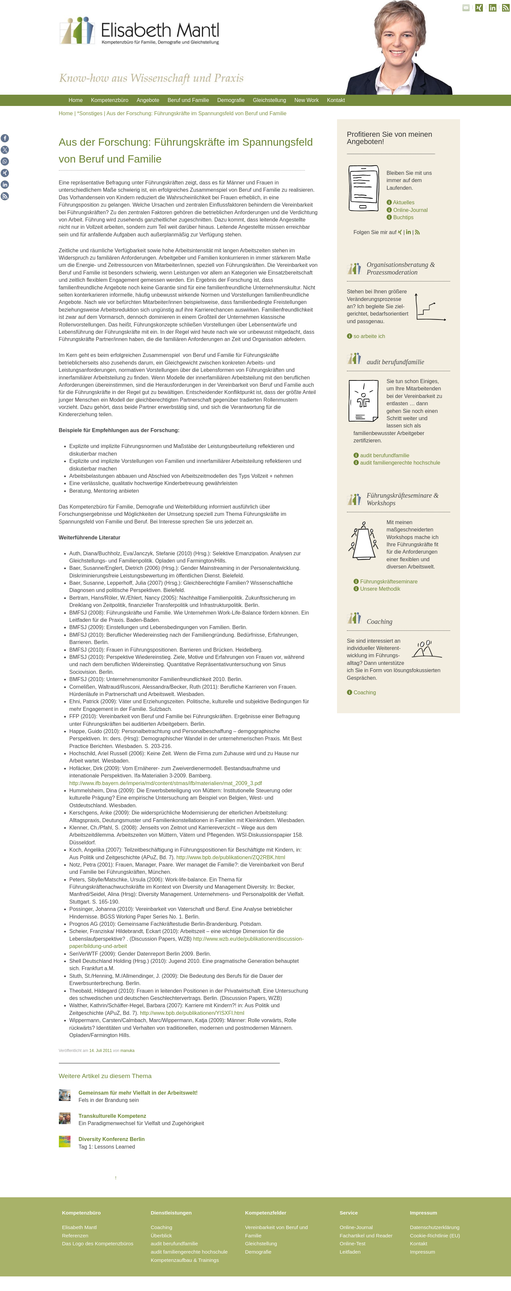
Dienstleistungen (171, 1213)
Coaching (361, 692)
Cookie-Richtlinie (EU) (435, 1235)
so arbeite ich (366, 336)
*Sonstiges (90, 113)
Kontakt (336, 100)
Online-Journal (407, 210)
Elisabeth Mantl (79, 1227)
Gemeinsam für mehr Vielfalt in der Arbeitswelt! (138, 1093)
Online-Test (352, 1243)
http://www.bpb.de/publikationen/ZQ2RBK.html (230, 857)
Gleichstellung (269, 100)
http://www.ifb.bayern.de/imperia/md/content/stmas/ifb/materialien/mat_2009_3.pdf (165, 783)
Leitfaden (350, 1252)
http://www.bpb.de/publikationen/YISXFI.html (192, 1013)
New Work (306, 100)
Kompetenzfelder (265, 1213)
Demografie (231, 100)
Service (349, 1213)
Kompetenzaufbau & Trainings (185, 1260)
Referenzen (75, 1235)
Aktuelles (400, 202)
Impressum (423, 1213)
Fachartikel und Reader (366, 1235)
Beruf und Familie (188, 100)
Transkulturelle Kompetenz (113, 1116)
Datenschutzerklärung (435, 1227)
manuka (127, 1050)
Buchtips (400, 217)
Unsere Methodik (377, 589)
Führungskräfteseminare (386, 581)
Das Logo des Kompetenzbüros (98, 1243)
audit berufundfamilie (381, 455)
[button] (5, 138)
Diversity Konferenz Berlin (112, 1139)
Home (76, 100)
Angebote (148, 100)
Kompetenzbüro (109, 100)
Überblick (161, 1235)
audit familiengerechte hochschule (397, 463)
